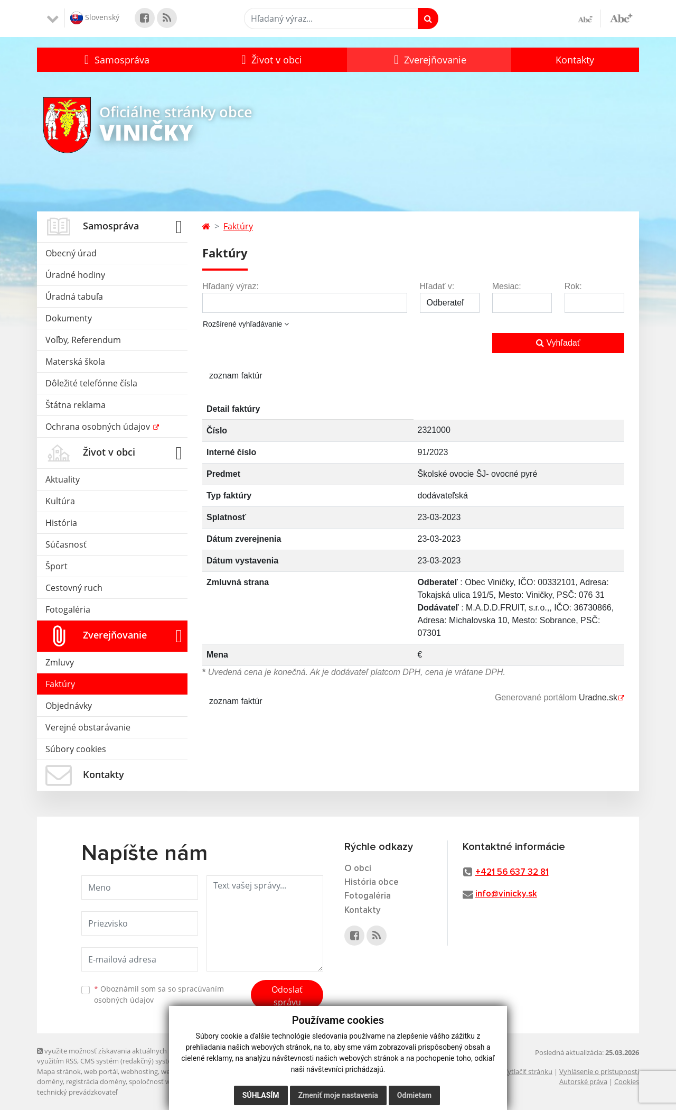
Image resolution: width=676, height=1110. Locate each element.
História (61, 523)
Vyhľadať (558, 342)
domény (50, 1081)
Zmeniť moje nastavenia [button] (338, 1095)
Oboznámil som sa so (159, 994)
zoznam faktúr (235, 375)
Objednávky (68, 705)
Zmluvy (59, 662)
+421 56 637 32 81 (512, 872)
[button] (115, 60)
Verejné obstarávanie (87, 727)
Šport (56, 566)
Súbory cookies (75, 749)
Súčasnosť (66, 544)
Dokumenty (68, 318)
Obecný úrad (71, 253)
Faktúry (60, 684)
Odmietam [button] (414, 1095)
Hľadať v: (437, 286)
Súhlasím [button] (260, 1095)
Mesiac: (506, 286)
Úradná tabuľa (74, 296)
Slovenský (94, 18)
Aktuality (62, 479)
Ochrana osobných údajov (98, 426)
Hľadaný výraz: (230, 286)
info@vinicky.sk (506, 894)
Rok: (573, 286)
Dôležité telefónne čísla (91, 383)
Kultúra (60, 501)
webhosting (139, 1071)
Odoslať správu (287, 996)
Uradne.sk (598, 697)
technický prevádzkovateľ (77, 1092)
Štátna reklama (75, 405)
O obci (357, 868)
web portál (101, 1071)
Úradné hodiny (75, 275)
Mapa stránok (59, 1071)
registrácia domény (96, 1081)
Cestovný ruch (73, 588)
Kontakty (575, 59)
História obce (371, 882)
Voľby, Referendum (83, 340)
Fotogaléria (67, 609)
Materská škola (75, 361)
